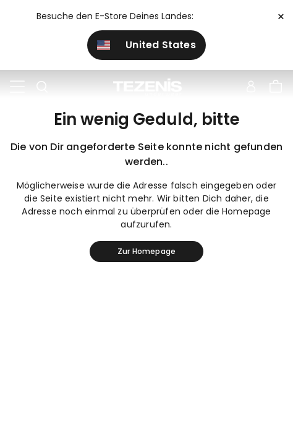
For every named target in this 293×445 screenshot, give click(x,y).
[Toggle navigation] (17, 87)
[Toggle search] (42, 87)
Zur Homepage (146, 251)
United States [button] (146, 45)
